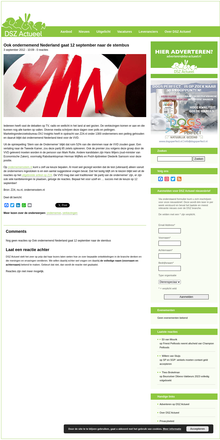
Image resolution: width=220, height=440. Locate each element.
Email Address (166, 225)
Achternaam (165, 250)
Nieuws (84, 31)
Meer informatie (172, 429)
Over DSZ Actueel (177, 31)
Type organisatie (167, 275)
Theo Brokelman (171, 372)
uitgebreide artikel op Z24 (37, 175)
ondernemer (54, 213)
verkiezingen (69, 213)
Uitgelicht (103, 31)
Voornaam (164, 237)
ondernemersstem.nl (20, 167)
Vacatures (124, 31)
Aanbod (66, 31)
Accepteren (197, 428)
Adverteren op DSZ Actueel (174, 404)
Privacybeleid (167, 421)
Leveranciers (148, 31)
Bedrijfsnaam (166, 263)
